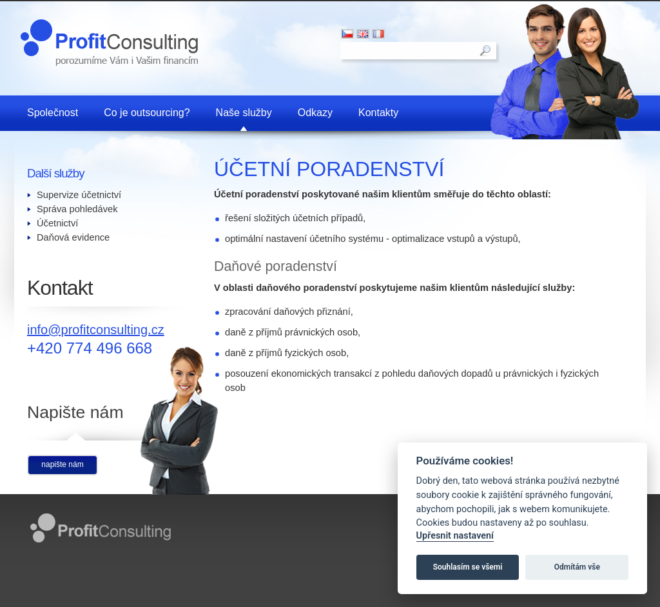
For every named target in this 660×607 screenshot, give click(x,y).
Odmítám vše (577, 567)
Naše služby (244, 112)
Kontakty (378, 112)
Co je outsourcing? (146, 112)
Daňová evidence (73, 237)
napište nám (62, 464)
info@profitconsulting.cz (95, 330)
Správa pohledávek (77, 209)
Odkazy (315, 112)
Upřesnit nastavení (455, 535)
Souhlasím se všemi (468, 567)
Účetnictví (57, 223)
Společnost (52, 112)
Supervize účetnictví (79, 195)
